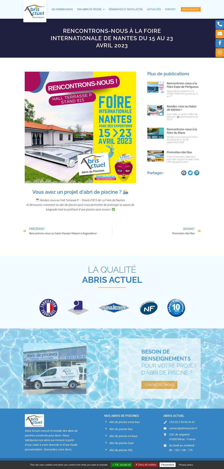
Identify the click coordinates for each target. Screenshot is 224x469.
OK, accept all (121, 464)
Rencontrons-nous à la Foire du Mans (182, 131)
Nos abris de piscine (91, 9)
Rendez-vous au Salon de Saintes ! (181, 108)
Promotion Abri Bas (179, 152)
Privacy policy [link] (186, 464)
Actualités (154, 9)
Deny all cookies (145, 464)
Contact (170, 9)
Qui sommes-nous (62, 9)
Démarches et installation (126, 9)
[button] (183, 172)
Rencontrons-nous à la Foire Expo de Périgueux (182, 85)
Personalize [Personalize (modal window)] (167, 464)
